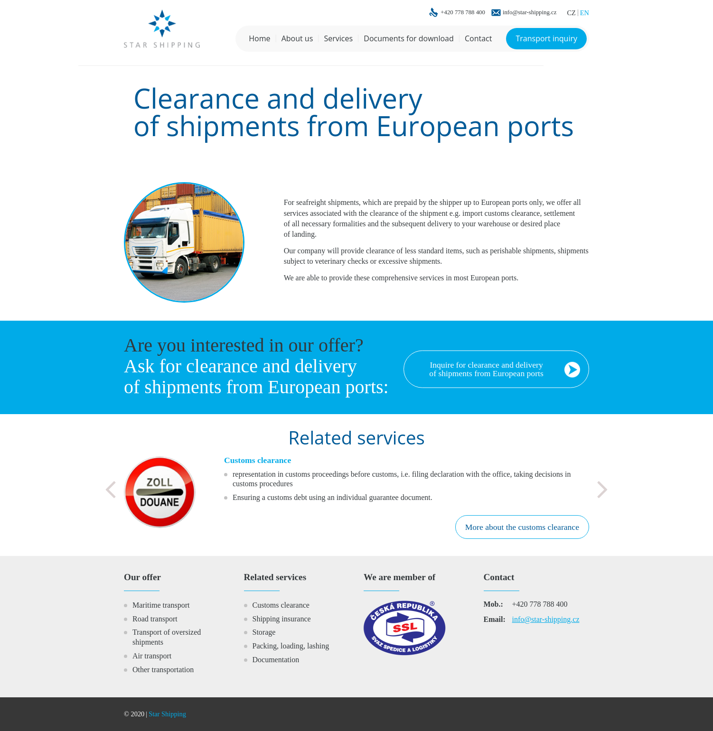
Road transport (155, 619)
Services (338, 38)
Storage (264, 632)
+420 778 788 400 (463, 12)
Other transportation (163, 670)
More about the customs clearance (522, 527)
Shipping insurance (282, 619)
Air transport (151, 656)
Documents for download (408, 38)
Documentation (276, 660)
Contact (478, 38)
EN (584, 12)
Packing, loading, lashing (291, 646)
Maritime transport (160, 605)
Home (259, 38)
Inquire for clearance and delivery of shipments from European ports (486, 369)
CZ (571, 12)
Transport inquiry (546, 38)
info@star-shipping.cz (530, 12)
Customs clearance (281, 605)
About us (297, 38)
